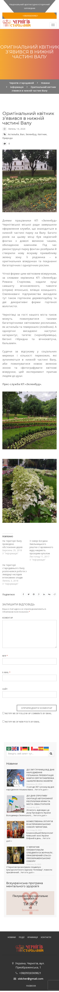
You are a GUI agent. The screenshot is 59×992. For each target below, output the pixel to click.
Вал (22, 134)
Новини (12, 937)
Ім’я (5, 655)
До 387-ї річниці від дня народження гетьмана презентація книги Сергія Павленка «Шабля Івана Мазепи (40, 775)
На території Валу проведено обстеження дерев (12, 544)
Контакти (46, 937)
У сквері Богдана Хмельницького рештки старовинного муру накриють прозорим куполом (41, 547)
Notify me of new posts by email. (22, 721)
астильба (13, 134)
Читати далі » (41, 789)
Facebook (31, 985)
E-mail (6, 672)
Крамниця (33, 937)
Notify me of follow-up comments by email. (28, 713)
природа (7, 138)
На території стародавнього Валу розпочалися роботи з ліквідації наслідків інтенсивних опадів (14, 571)
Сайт (5, 689)
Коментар (7, 617)
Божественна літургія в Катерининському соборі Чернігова (39, 824)
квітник (42, 134)
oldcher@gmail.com (30, 978)
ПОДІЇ (21, 937)
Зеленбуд (31, 134)
